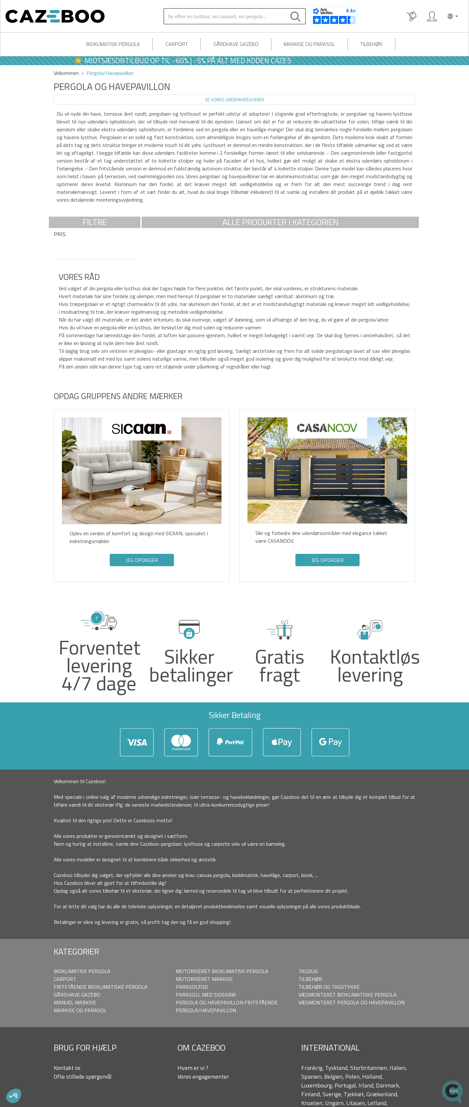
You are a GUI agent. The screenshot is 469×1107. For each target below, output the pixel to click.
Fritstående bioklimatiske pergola (101, 987)
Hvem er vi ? (193, 1067)
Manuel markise (75, 1002)
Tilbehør (371, 44)
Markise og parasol (309, 44)
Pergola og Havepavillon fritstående (226, 1002)
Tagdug (308, 971)
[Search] (224, 16)
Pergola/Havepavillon (206, 1010)
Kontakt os (67, 1067)
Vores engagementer (203, 1076)
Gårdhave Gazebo (236, 44)
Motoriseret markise (204, 979)
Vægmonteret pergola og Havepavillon (351, 1002)
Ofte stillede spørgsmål (83, 1076)
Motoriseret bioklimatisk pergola (222, 971)
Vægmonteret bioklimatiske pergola (347, 995)
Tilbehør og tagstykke (329, 987)
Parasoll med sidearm (205, 995)
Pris (60, 234)
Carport (176, 44)
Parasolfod (192, 987)
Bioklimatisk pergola (113, 44)
